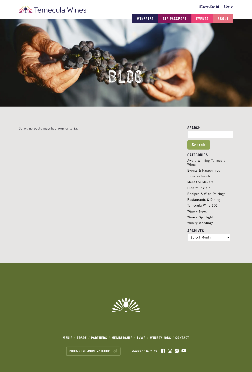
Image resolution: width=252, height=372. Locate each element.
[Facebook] (163, 351)
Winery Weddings (200, 223)
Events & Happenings (203, 170)
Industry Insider (199, 176)
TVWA (141, 338)
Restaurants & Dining (203, 200)
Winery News (197, 211)
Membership (122, 338)
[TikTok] (177, 351)
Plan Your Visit (198, 188)
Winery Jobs (160, 338)
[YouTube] (184, 351)
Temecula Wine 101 (202, 205)
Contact (182, 338)
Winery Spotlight (200, 217)
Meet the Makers (200, 182)
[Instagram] (170, 351)
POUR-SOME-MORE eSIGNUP (93, 351)
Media (68, 338)
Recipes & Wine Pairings (206, 194)
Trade (82, 338)
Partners (99, 338)
